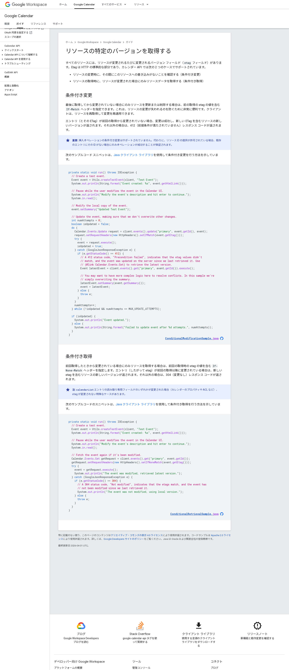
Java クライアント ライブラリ (133, 155)
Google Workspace (88, 42)
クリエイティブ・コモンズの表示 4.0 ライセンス (137, 535)
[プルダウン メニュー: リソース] (148, 4)
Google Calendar (18, 16)
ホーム (63, 4)
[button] (24, 50)
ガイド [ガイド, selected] (20, 23)
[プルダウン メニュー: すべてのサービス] (126, 4)
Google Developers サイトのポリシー (124, 539)
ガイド (129, 42)
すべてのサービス (112, 4)
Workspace (29, 4)
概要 (7, 23)
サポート (58, 23)
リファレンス (38, 23)
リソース (139, 4)
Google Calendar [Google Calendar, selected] (84, 4)
